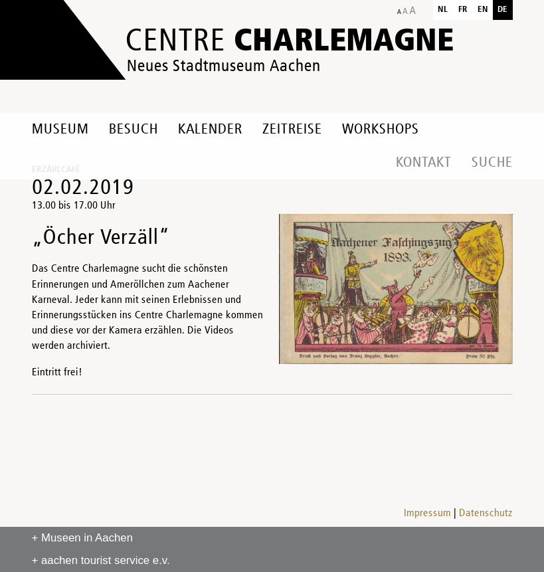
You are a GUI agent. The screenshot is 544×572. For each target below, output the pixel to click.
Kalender (210, 129)
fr (463, 9)
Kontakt (424, 162)
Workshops (380, 129)
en (483, 9)
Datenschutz (486, 513)
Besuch (133, 129)
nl (443, 9)
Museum (60, 129)
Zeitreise (292, 129)
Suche (492, 162)
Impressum (427, 513)
